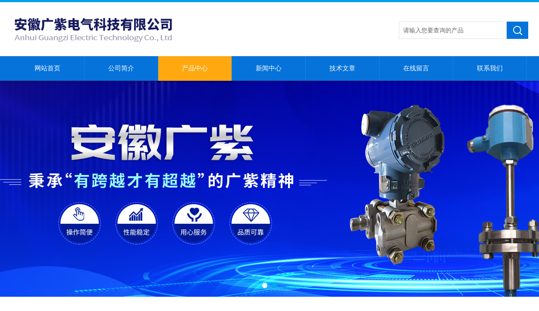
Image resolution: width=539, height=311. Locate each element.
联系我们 (490, 68)
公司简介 (121, 68)
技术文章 (342, 68)
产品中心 (195, 68)
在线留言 (416, 68)
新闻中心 (269, 68)
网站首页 (47, 68)
